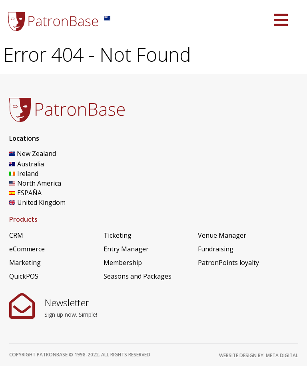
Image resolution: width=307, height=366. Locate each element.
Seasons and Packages (137, 276)
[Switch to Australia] (49, 164)
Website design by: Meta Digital (258, 355)
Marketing (25, 262)
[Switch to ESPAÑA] (49, 193)
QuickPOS (23, 276)
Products (23, 219)
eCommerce (27, 249)
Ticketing (118, 235)
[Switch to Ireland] (49, 173)
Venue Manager (222, 235)
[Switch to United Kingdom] (49, 202)
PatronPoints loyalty (228, 262)
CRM (16, 235)
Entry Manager (126, 249)
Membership (123, 262)
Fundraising (215, 249)
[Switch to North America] (49, 183)
